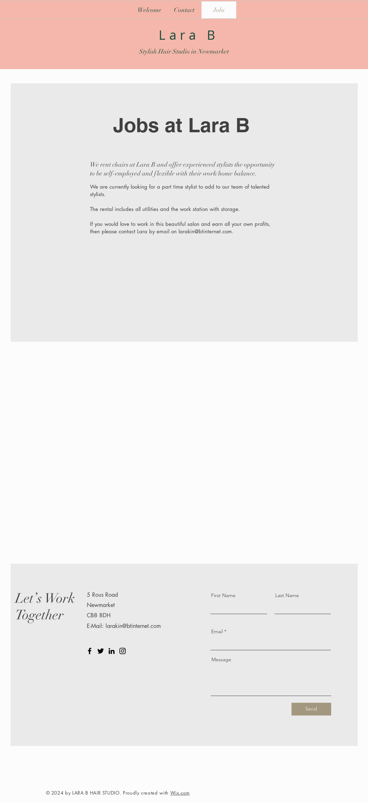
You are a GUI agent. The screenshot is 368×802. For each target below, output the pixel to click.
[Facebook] (89, 651)
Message (221, 659)
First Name (223, 595)
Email (217, 631)
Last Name (287, 595)
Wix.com (180, 793)
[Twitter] (100, 651)
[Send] (311, 709)
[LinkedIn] (111, 651)
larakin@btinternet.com (205, 231)
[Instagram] (122, 651)
